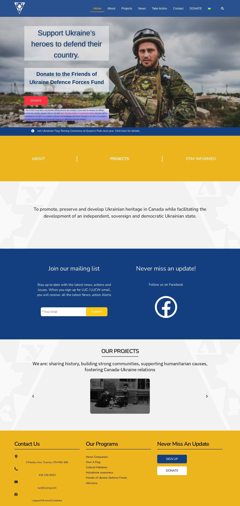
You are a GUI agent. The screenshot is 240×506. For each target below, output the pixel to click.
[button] (222, 8)
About (111, 8)
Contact (178, 8)
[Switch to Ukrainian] (209, 8)
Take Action (159, 8)
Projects (126, 8)
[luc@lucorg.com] (16, 481)
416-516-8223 (47, 475)
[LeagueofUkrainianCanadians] (16, 494)
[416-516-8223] (16, 469)
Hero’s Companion (97, 457)
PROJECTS (119, 158)
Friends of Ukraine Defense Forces (106, 478)
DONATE (195, 8)
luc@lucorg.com (47, 487)
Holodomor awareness (99, 472)
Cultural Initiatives (96, 467)
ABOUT (38, 158)
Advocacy (92, 483)
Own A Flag (93, 462)
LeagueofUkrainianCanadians (47, 500)
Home (97, 8)
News (142, 8)
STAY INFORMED (200, 158)
